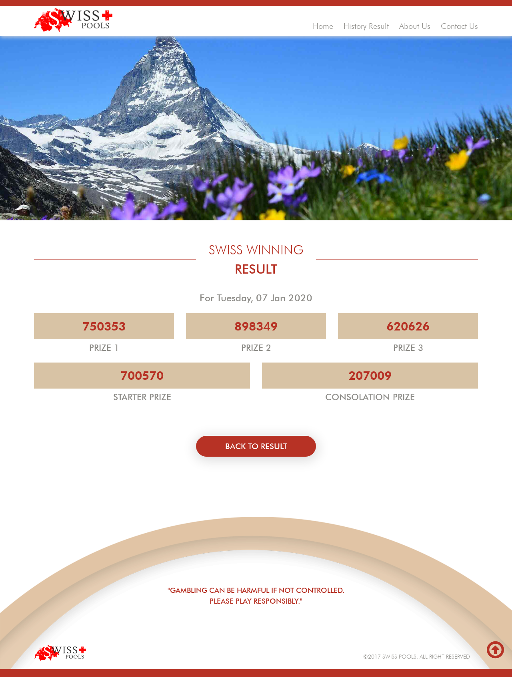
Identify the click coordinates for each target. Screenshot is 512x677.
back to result (256, 446)
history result (366, 26)
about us (414, 26)
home (323, 26)
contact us (459, 26)
